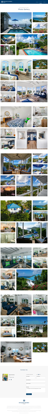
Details (37, 2)
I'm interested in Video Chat (29, 374)
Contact (44, 2)
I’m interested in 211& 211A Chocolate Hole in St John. (36, 390)
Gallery (41, 2)
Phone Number (28, 383)
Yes (40, 374)
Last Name (38, 376)
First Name (27, 376)
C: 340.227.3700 (11, 377)
